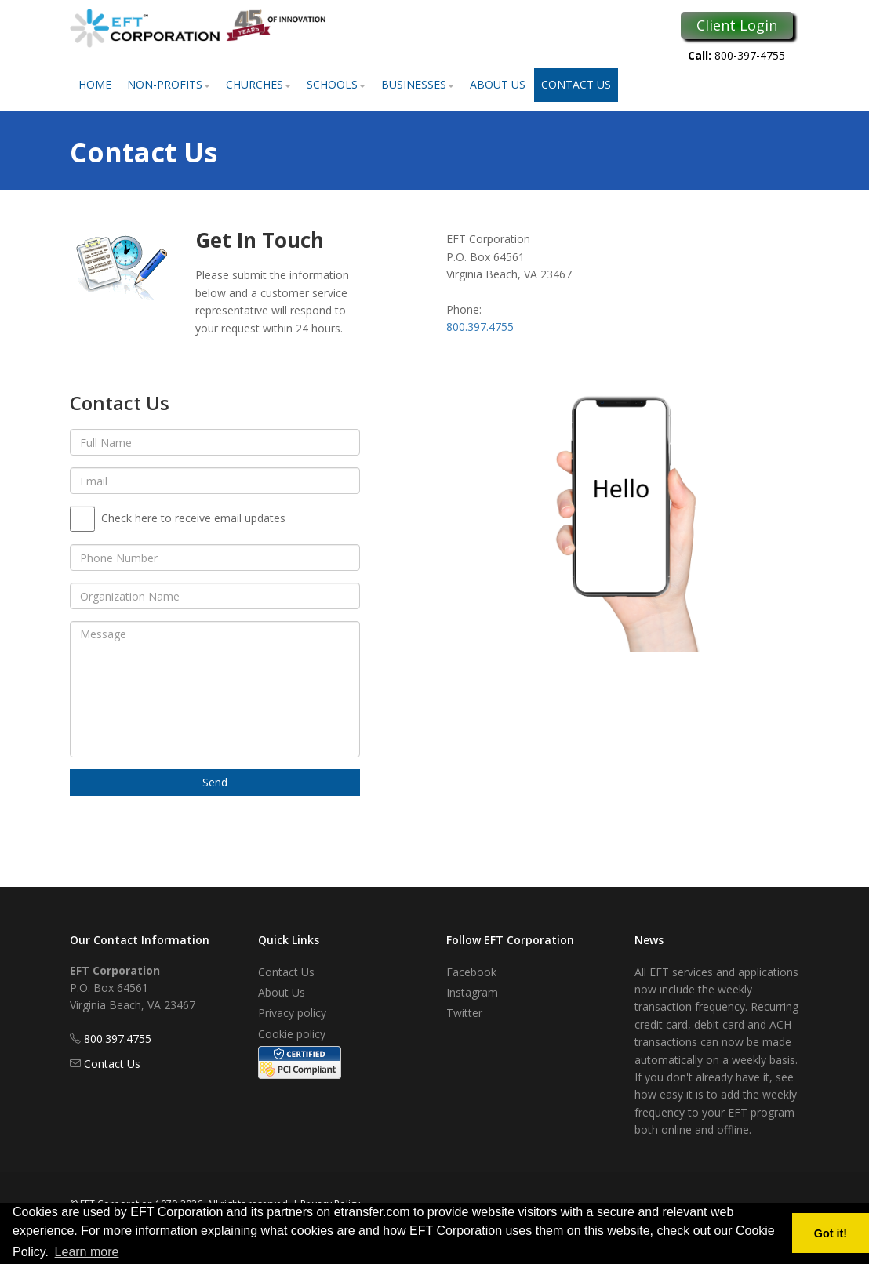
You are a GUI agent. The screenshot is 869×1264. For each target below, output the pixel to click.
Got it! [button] (830, 1233)
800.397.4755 (480, 326)
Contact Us (576, 84)
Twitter (464, 1012)
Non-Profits (168, 84)
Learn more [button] (87, 1252)
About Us (497, 84)
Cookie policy (291, 1033)
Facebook (471, 971)
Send (214, 782)
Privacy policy (292, 1012)
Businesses (417, 84)
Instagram (472, 992)
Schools (336, 84)
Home (94, 84)
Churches (258, 84)
